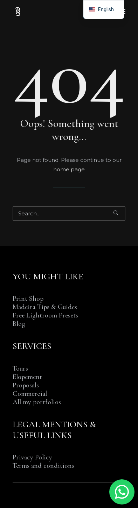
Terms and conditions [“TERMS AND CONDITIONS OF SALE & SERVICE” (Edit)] (43, 466)
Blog (19, 324)
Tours (20, 368)
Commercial (30, 393)
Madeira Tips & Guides (45, 307)
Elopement (27, 377)
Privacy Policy (32, 457)
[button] (116, 213)
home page (69, 169)
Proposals (26, 385)
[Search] (69, 213)
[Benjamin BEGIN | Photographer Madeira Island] (18, 11)
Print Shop (28, 298)
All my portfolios (37, 402)
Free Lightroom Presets (45, 315)
